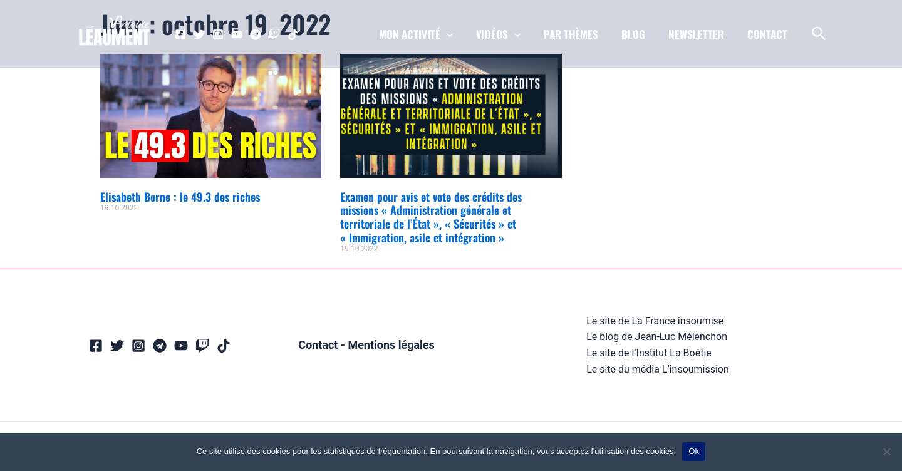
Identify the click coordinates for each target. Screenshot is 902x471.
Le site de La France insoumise (654, 321)
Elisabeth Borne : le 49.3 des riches (180, 197)
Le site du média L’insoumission (657, 369)
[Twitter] (199, 34)
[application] (456, 34)
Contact (318, 344)
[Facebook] (180, 34)
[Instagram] (218, 34)
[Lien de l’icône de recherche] (819, 34)
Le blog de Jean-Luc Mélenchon (656, 337)
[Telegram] (255, 34)
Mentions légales (391, 344)
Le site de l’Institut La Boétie (649, 353)
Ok (693, 451)
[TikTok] (293, 34)
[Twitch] (274, 34)
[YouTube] (236, 34)
